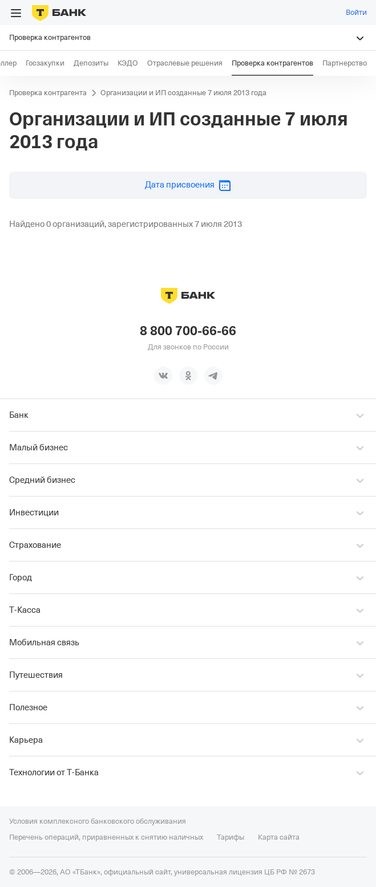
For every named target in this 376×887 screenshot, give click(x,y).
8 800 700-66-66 (188, 331)
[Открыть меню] (16, 13)
